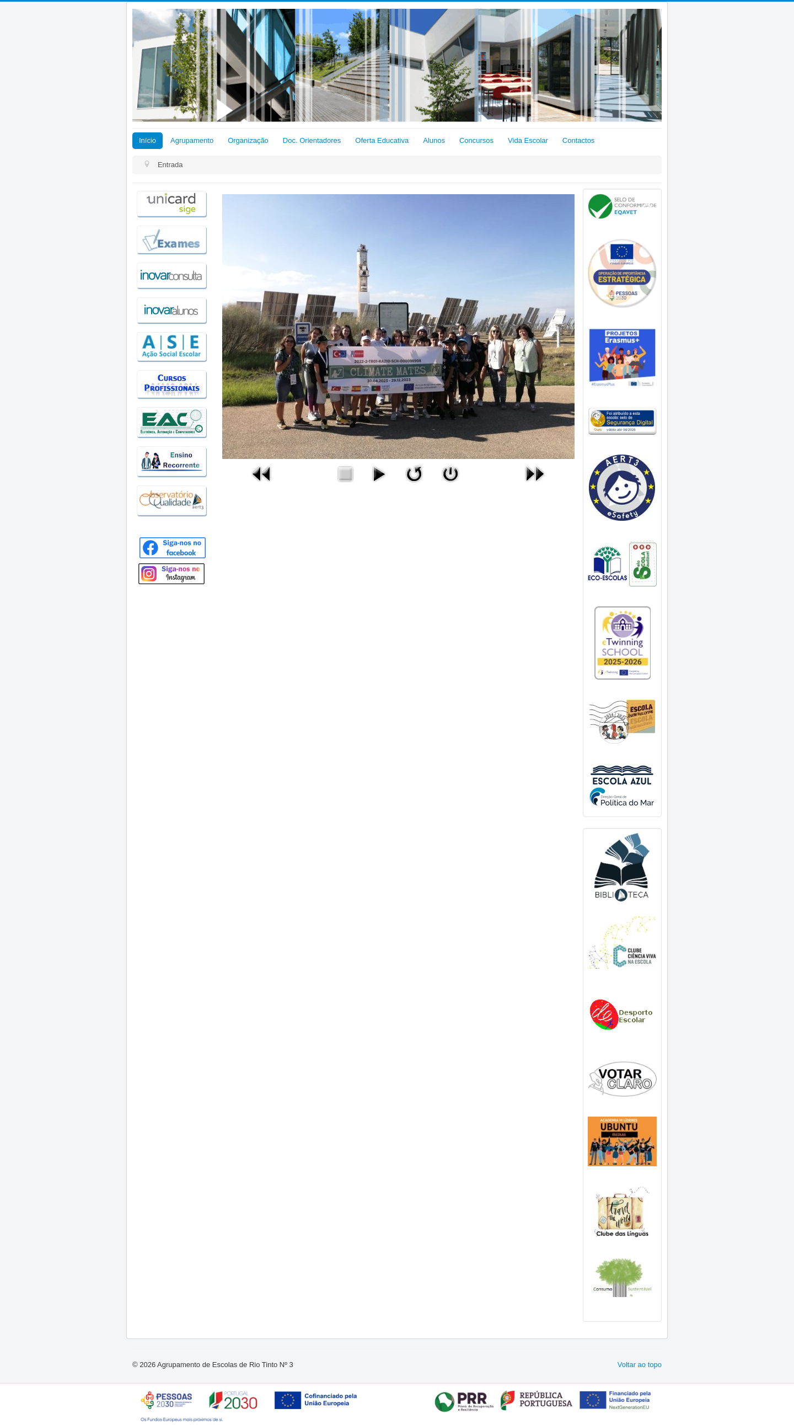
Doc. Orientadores (312, 140)
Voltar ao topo (640, 1364)
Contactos (578, 140)
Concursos (476, 140)
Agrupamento (191, 140)
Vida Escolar (528, 140)
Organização (248, 140)
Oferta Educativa (382, 140)
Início (147, 140)
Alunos (434, 140)
